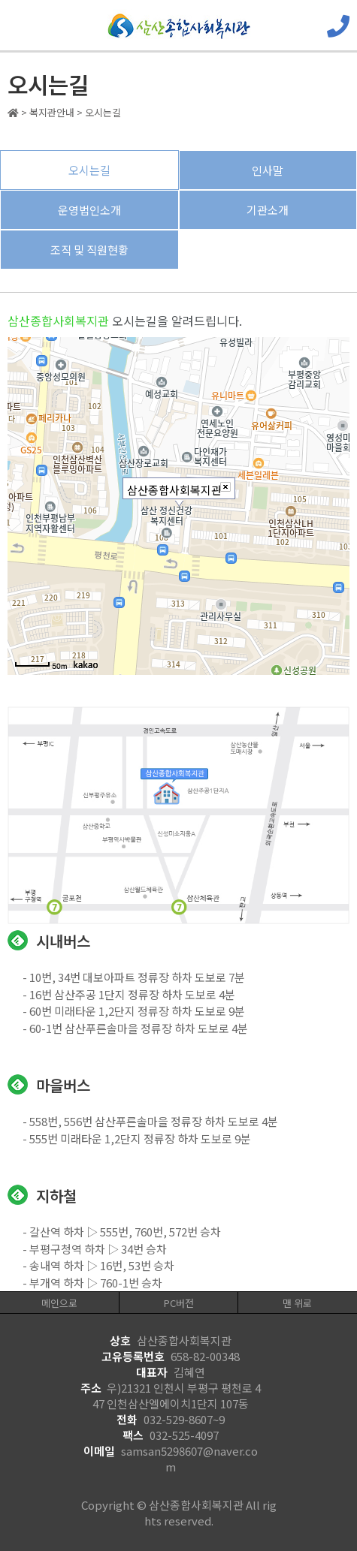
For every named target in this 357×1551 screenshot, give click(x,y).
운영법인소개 (89, 210)
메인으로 (59, 1303)
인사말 (267, 170)
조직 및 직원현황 (89, 249)
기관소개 (268, 210)
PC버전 (179, 1303)
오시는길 (89, 170)
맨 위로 (297, 1303)
